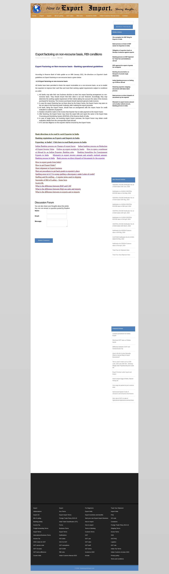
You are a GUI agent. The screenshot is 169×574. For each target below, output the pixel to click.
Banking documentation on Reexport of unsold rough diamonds (121, 74)
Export (49, 16)
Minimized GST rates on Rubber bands (122, 341)
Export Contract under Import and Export (122, 373)
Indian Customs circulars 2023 (120, 552)
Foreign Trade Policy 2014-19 (120, 525)
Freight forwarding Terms (40, 528)
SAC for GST (63, 542)
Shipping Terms (115, 528)
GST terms (88, 549)
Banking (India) (37, 521)
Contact (125, 16)
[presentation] (51, 233)
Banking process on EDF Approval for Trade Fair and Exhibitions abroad (123, 59)
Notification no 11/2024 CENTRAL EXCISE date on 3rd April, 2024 (122, 218)
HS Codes (62, 538)
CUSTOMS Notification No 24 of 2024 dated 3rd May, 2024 (123, 238)
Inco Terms (62, 511)
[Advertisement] (71, 35)
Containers (114, 521)
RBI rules (80, 16)
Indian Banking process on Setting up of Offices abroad (123, 81)
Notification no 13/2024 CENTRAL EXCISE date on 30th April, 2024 (122, 205)
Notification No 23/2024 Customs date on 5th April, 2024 (122, 244)
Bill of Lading (59, 16)
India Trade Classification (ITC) (68, 521)
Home (34, 16)
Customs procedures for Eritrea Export (121, 334)
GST (86, 535)
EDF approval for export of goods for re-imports (123, 66)
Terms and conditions (117, 559)
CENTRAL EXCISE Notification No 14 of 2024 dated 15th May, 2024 (123, 198)
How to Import (89, 521)
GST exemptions (64, 545)
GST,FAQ (114, 538)
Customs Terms (89, 532)
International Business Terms (42, 535)
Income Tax (36, 525)
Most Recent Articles (119, 179)
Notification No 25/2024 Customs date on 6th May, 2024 (122, 231)
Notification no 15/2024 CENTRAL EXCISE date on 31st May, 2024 (122, 192)
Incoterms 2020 (91, 16)
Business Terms (64, 528)
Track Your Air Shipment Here (121, 250)
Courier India (37, 555)
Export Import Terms (65, 515)
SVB (112, 535)
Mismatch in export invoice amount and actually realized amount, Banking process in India (123, 104)
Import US (36, 515)
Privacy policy (115, 555)
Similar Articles (117, 32)
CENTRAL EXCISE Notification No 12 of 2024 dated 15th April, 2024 (123, 212)
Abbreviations (37, 511)
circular (87, 555)
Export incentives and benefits (94, 515)
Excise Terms (115, 532)
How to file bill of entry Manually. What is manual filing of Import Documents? (122, 355)
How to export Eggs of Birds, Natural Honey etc (123, 379)
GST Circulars (37, 549)
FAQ (112, 515)
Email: (37, 216)
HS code (113, 518)
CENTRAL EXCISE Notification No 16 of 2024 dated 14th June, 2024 (123, 185)
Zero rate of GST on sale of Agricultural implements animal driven (123, 399)
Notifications (63, 535)
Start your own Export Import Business (96, 518)
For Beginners (89, 508)
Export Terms (63, 532)
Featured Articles (118, 328)
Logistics (113, 542)
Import (41, 16)
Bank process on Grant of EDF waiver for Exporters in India (122, 45)
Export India (88, 511)
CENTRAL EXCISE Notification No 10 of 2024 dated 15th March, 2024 (123, 225)
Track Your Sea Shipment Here (121, 255)
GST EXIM (62, 549)
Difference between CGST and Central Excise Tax (121, 347)
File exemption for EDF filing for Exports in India (122, 38)
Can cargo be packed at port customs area (123, 386)
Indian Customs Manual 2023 (109, 16)
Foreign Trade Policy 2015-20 (68, 518)
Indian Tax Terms (116, 549)
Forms (61, 525)
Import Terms (37, 532)
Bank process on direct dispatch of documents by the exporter (123, 96)
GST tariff (88, 545)
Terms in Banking (90, 528)
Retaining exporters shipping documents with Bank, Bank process (121, 89)
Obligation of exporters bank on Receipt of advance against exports (123, 51)
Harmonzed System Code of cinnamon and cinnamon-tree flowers (123, 393)
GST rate (113, 545)
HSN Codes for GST (39, 542)
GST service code (38, 545)
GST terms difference (39, 552)
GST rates (70, 16)
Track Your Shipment (117, 508)
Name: (37, 211)
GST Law (88, 538)
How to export (89, 525)
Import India (114, 511)
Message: (38, 221)
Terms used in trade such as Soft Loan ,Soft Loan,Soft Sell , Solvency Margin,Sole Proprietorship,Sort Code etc (123, 364)
